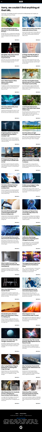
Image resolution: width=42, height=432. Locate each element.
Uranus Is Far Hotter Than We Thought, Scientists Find (9, 340)
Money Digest (6, 422)
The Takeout (22, 423)
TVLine (27, 423)
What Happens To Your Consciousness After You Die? (30, 314)
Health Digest (9, 421)
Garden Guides (31, 419)
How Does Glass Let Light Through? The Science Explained (31, 133)
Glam (36, 419)
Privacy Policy (23, 413)
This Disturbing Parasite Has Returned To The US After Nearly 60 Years (10, 30)
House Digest (15, 421)
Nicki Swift (12, 422)
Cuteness (11, 419)
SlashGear (33, 422)
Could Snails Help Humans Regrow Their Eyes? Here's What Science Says (31, 108)
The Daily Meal (12, 423)
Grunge (4, 421)
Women (30, 423)
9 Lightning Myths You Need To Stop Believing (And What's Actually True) (9, 134)
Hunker (20, 421)
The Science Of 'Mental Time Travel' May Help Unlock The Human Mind (30, 212)
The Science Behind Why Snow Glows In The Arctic (9, 107)
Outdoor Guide (17, 422)
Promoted (25, 381)
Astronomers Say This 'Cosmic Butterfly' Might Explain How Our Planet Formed (31, 341)
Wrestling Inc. (35, 423)
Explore (15, 419)
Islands (24, 421)
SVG (36, 422)
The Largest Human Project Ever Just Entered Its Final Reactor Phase (31, 265)
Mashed (36, 421)
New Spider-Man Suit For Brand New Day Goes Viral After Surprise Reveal (10, 56)
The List (17, 423)
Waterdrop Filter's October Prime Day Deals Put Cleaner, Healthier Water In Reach (30, 393)
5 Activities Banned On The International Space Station (30, 290)
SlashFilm (28, 422)
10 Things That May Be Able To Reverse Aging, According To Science (30, 56)
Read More (17, 39)
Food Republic (24, 419)
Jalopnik (28, 421)
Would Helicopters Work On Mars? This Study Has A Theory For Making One (9, 315)
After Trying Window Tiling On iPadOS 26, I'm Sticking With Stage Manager (9, 367)
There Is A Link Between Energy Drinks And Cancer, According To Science (30, 160)
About (17, 413)
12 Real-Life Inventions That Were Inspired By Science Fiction (31, 29)
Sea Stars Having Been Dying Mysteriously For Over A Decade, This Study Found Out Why (31, 82)
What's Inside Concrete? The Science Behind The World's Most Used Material (10, 264)
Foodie (19, 419)
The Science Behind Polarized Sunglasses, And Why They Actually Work (9, 186)
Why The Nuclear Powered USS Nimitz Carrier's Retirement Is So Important (31, 367)
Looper (32, 421)
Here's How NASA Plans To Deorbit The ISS (8, 290)
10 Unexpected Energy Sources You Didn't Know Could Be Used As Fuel (9, 160)
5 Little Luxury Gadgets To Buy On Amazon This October (30, 185)
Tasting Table (6, 423)
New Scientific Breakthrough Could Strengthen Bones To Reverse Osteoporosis (9, 212)
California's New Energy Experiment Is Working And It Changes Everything (30, 238)
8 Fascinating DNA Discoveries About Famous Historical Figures (10, 237)
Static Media (15, 415)
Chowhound (6, 419)
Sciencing (23, 422)
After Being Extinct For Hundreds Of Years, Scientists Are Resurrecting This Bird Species (10, 393)
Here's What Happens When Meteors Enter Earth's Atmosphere (9, 82)
